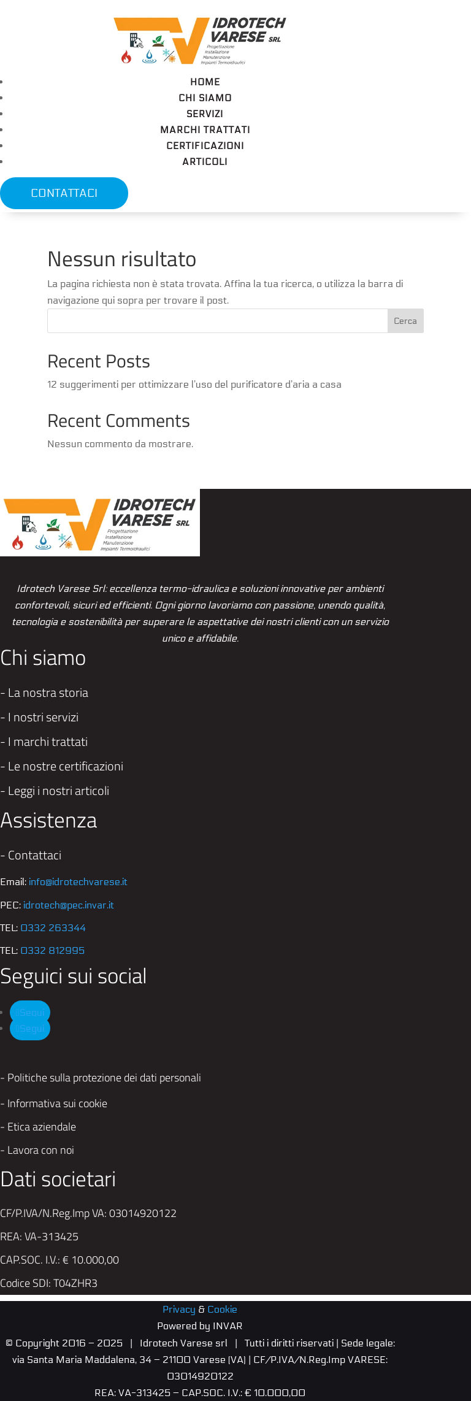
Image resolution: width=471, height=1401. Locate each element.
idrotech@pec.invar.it (68, 905)
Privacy (179, 1309)
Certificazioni (205, 146)
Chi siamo (205, 98)
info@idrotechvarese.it (78, 882)
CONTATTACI (64, 193)
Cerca (405, 321)
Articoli (205, 161)
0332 (53, 928)
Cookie (222, 1309)
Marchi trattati (205, 130)
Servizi (204, 114)
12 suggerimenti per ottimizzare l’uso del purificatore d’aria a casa (194, 384)
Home (205, 82)
